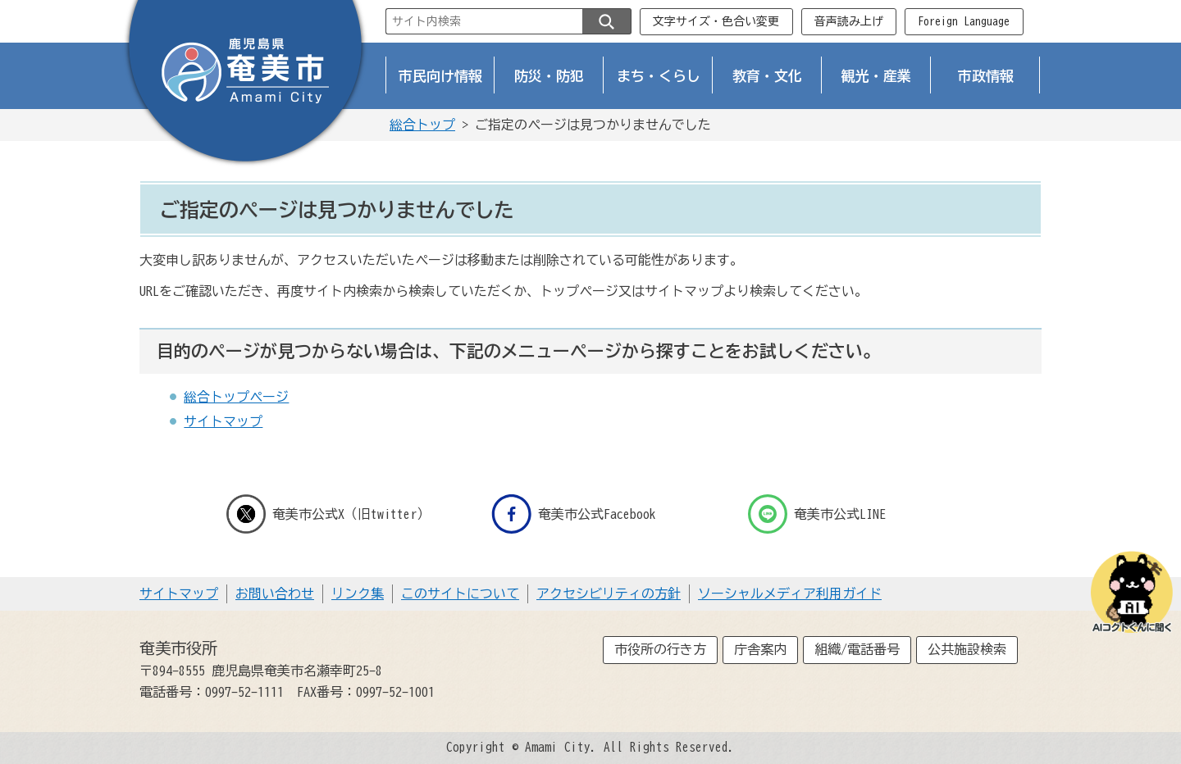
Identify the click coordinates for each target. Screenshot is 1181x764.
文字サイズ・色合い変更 (716, 21)
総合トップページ (236, 396)
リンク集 (357, 593)
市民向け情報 (440, 76)
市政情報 (986, 76)
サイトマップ (223, 421)
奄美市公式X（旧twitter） (328, 514)
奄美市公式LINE (817, 514)
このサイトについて (460, 593)
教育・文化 (767, 76)
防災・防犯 (549, 76)
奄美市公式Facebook (573, 514)
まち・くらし (658, 76)
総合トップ (422, 124)
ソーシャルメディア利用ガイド (790, 593)
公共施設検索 (967, 649)
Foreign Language (964, 21)
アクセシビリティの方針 (608, 593)
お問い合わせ (274, 593)
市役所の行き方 (660, 649)
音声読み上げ (848, 21)
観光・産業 (876, 76)
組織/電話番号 (857, 649)
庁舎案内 (760, 649)
